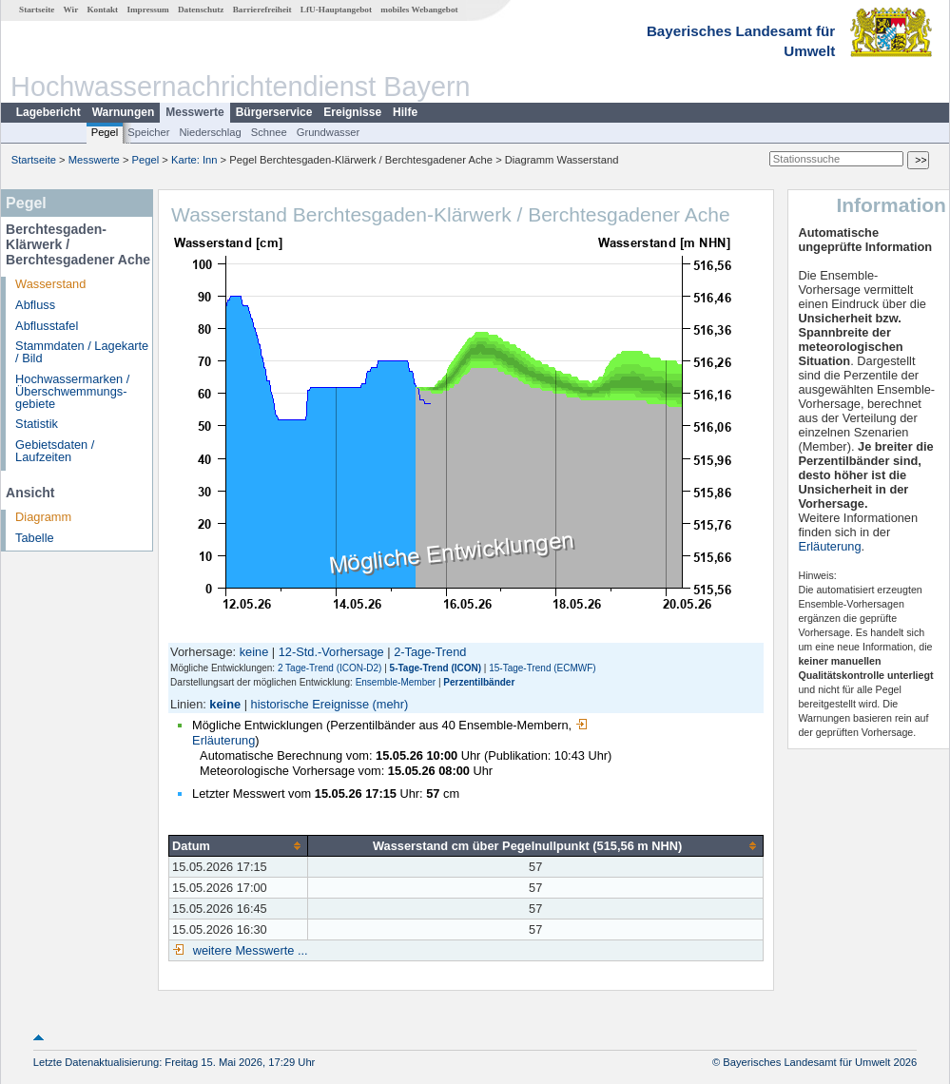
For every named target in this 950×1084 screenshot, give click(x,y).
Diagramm (43, 517)
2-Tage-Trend (430, 652)
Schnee (269, 132)
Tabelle (34, 538)
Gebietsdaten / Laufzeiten (54, 450)
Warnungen (123, 112)
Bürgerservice (274, 112)
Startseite (36, 9)
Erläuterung (829, 546)
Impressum (147, 9)
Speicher (148, 132)
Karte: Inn (194, 159)
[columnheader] (238, 845)
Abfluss (35, 305)
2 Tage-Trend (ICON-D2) (329, 668)
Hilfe (405, 112)
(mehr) (391, 704)
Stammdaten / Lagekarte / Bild (81, 352)
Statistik (36, 423)
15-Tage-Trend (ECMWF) (542, 668)
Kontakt (102, 9)
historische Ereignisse (310, 704)
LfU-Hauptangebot (336, 9)
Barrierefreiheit (262, 9)
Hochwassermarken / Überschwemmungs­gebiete (72, 391)
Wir (71, 9)
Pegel (105, 132)
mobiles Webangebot (418, 9)
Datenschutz (201, 9)
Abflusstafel (46, 326)
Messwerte (194, 112)
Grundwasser (328, 132)
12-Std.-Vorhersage (331, 652)
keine (254, 652)
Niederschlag (210, 132)
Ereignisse (352, 112)
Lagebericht (48, 112)
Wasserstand (50, 284)
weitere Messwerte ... (248, 950)
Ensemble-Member (396, 682)
